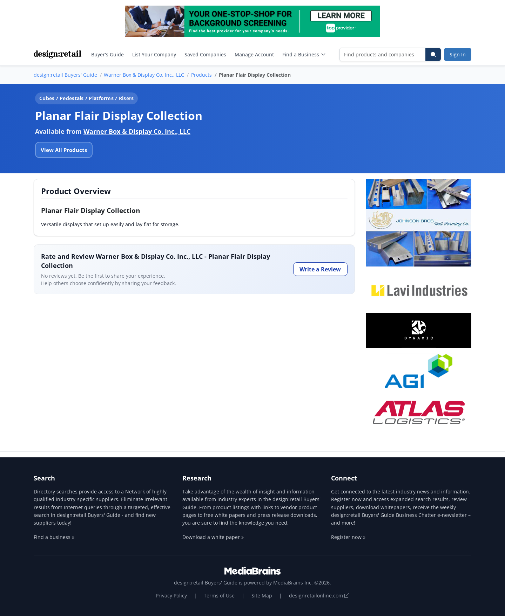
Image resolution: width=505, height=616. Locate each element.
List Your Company (154, 54)
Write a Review (320, 269)
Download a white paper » (213, 537)
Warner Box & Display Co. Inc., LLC (144, 74)
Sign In (458, 54)
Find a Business (304, 54)
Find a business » (54, 537)
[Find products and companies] (383, 54)
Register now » (348, 537)
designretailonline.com (319, 595)
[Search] (433, 54)
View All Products (64, 149)
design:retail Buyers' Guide (65, 74)
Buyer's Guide (107, 54)
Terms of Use (219, 595)
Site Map (261, 595)
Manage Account (254, 54)
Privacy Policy (171, 595)
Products (201, 74)
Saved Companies (205, 54)
